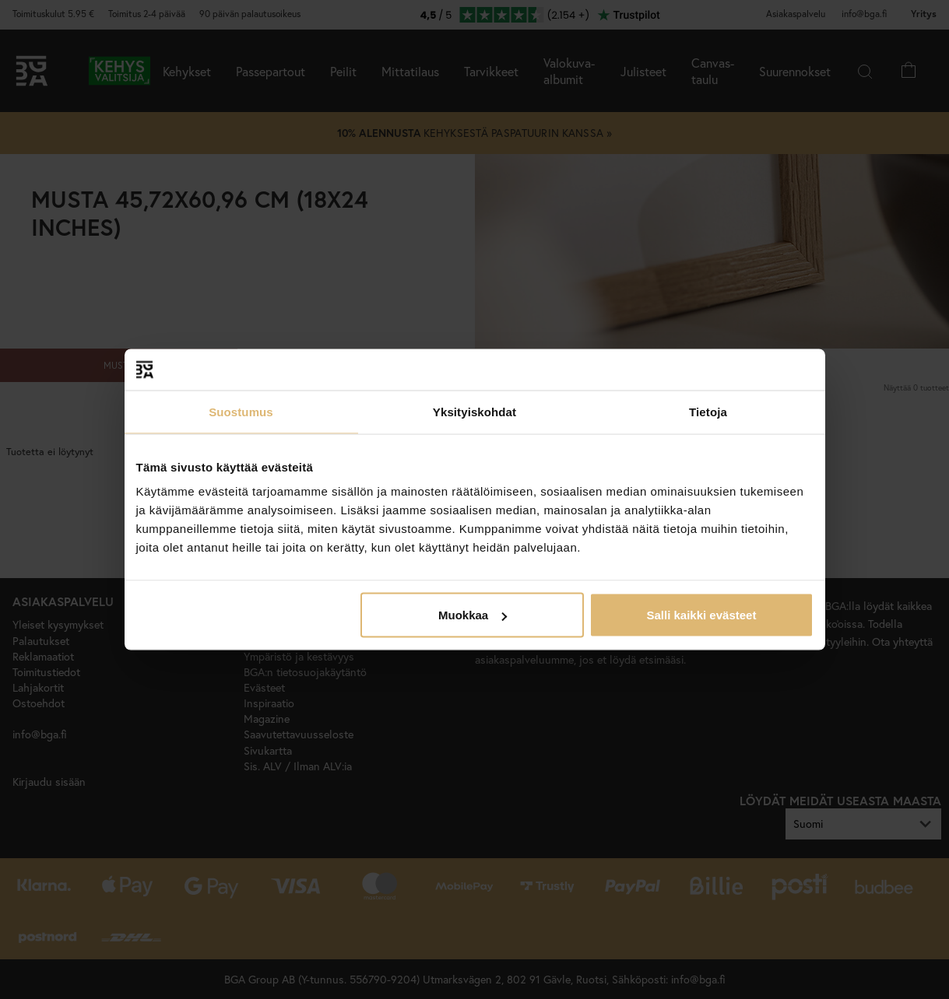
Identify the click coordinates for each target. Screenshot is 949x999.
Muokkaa (472, 615)
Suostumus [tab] (241, 411)
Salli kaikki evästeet (701, 615)
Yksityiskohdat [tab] (474, 411)
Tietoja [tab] (708, 411)
